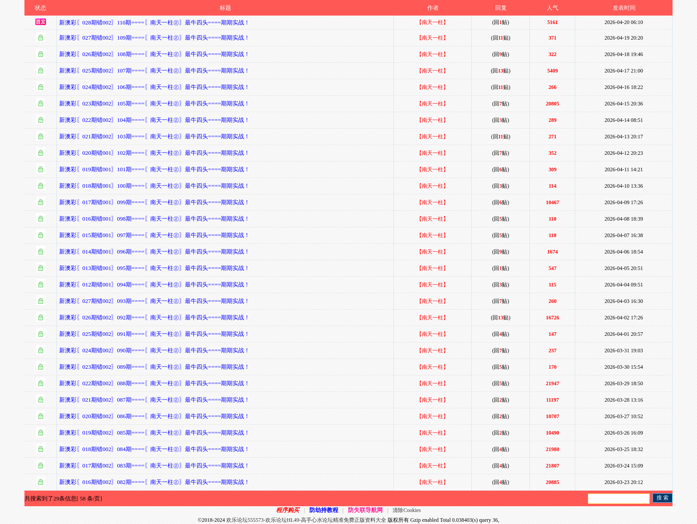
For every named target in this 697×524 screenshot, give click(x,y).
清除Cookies (407, 510)
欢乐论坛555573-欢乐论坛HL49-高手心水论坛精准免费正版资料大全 (306, 520)
